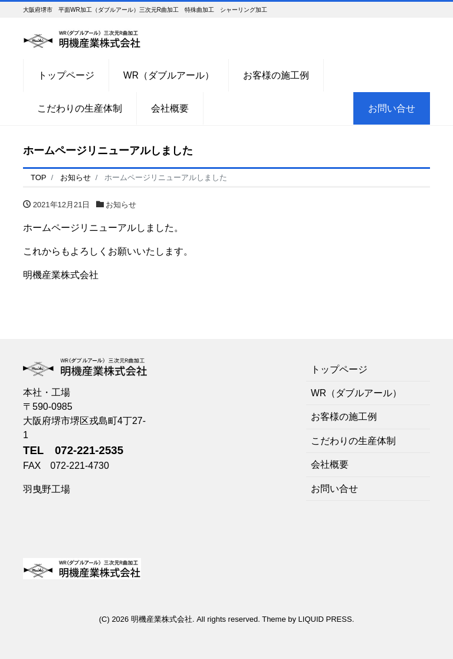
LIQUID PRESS (325, 619)
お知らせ (121, 204)
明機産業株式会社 (161, 619)
